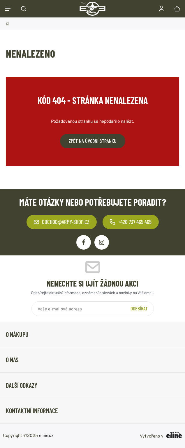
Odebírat (139, 308)
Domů (7, 23)
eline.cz (46, 435)
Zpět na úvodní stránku (93, 141)
